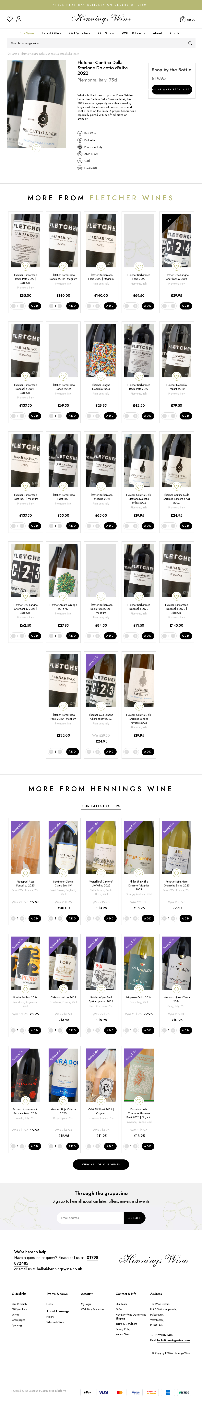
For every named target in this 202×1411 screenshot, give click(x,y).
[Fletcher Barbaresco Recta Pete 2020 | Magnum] (101, 586)
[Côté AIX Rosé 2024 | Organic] (101, 1093)
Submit (134, 1218)
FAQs (119, 1309)
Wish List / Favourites (92, 1309)
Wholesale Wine (55, 1322)
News (49, 1304)
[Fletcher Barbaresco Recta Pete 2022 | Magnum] (25, 256)
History (50, 1317)
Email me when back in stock (172, 89)
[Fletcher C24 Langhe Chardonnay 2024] (176, 256)
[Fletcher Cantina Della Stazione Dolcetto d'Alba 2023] (139, 476)
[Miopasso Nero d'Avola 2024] (176, 979)
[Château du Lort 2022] (63, 979)
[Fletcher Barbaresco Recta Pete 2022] (139, 366)
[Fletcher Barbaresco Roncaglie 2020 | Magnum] (176, 586)
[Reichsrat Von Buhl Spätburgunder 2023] (101, 979)
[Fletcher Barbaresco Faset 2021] (63, 476)
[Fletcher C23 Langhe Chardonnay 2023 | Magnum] (25, 586)
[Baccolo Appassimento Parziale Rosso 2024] (25, 1093)
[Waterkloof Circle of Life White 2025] (101, 865)
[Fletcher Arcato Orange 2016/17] (63, 586)
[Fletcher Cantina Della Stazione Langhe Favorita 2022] (139, 699)
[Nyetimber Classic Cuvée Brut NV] (63, 865)
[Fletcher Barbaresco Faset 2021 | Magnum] (25, 476)
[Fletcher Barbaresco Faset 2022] (139, 256)
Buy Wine (26, 33)
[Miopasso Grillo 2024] (139, 979)
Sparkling (17, 1325)
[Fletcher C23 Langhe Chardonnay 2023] (101, 699)
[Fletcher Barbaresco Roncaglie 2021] (101, 476)
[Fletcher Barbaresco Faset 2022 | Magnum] (101, 256)
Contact (176, 33)
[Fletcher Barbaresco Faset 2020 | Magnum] (63, 699)
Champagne (18, 1320)
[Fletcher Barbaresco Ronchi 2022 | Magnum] (63, 256)
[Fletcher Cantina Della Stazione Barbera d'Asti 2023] (176, 476)
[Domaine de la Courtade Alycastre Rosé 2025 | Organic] (139, 1093)
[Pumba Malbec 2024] (25, 979)
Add (35, 306)
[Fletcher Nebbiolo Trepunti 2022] (176, 366)
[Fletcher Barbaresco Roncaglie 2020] (139, 586)
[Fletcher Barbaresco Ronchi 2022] (63, 366)
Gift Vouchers (79, 33)
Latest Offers (52, 33)
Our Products (19, 1304)
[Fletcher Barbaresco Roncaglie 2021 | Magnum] (25, 366)
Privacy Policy (123, 1329)
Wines (15, 1315)
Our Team (121, 1304)
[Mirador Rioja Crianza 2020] (63, 1093)
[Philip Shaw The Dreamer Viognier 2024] (139, 865)
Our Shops (106, 33)
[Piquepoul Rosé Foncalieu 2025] (25, 865)
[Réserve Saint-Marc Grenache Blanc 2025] (176, 865)
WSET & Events (133, 33)
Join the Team (123, 1334)
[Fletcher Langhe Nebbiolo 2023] (101, 366)
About (157, 33)
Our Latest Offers (101, 806)
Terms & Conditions (126, 1324)
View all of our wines (101, 1164)
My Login (86, 1304)
